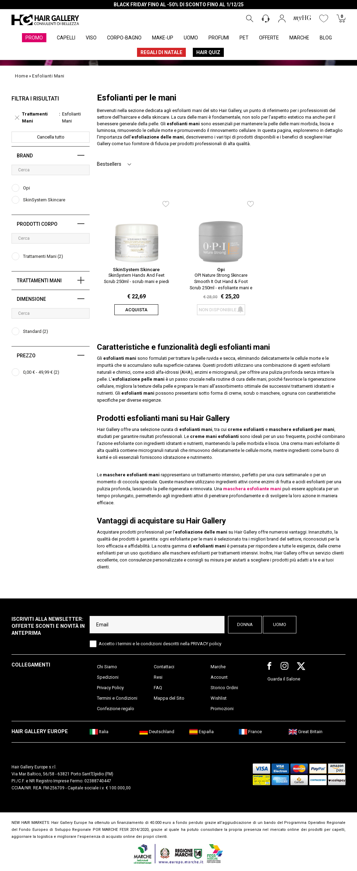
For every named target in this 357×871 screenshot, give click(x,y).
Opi (221, 269)
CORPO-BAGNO (124, 37)
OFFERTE (269, 37)
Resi (158, 677)
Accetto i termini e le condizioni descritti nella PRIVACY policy (160, 643)
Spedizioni (108, 677)
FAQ (158, 687)
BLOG (326, 37)
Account (219, 677)
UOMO (191, 37)
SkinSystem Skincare (136, 269)
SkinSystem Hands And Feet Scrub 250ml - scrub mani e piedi (136, 278)
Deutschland (156, 731)
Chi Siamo (107, 666)
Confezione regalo (115, 708)
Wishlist (219, 698)
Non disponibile (221, 309)
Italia (99, 731)
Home (21, 76)
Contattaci (164, 666)
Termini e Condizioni (117, 698)
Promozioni (222, 708)
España (201, 731)
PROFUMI (218, 37)
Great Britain (305, 731)
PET (244, 37)
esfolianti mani (48, 76)
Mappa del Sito (169, 698)
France (250, 731)
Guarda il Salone (283, 679)
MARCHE (299, 37)
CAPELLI (66, 37)
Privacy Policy (110, 687)
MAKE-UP (162, 37)
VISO (91, 37)
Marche (218, 666)
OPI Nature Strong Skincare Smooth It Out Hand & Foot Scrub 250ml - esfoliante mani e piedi (221, 281)
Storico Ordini (224, 687)
